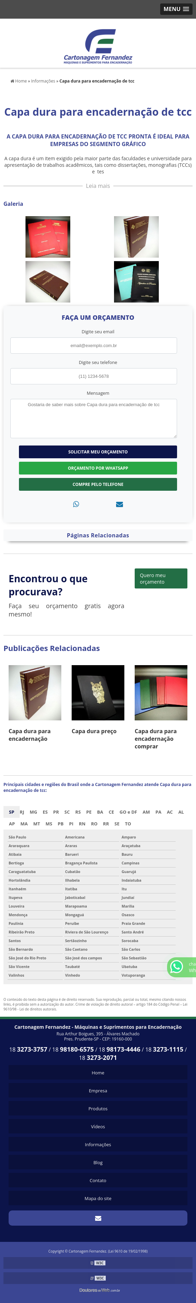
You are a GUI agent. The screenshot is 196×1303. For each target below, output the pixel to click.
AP (12, 824)
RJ (22, 812)
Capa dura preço (94, 731)
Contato (98, 1180)
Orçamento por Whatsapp (98, 468)
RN (82, 824)
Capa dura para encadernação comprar (156, 738)
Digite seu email (98, 331)
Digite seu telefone (98, 362)
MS (48, 824)
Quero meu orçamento (153, 578)
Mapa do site (97, 1198)
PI (71, 824)
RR (106, 824)
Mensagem (98, 393)
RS (78, 812)
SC (67, 812)
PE (88, 812)
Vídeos (98, 1126)
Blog (98, 1162)
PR (56, 812)
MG (33, 812)
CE (111, 812)
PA (158, 812)
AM (146, 812)
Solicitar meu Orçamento (98, 452)
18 (28, 1049)
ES (45, 812)
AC (170, 812)
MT (36, 824)
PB (61, 824)
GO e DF (128, 812)
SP (11, 812)
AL (181, 812)
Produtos (98, 1108)
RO (94, 824)
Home (98, 1073)
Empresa (98, 1091)
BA (100, 812)
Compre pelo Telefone (98, 484)
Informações (98, 1144)
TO (128, 824)
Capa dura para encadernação (30, 734)
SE (116, 824)
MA (24, 824)
